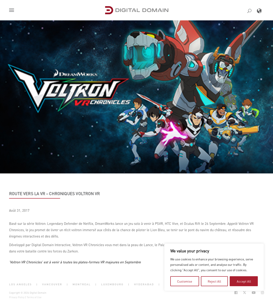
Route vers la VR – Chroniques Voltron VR (54, 194)
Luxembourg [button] (112, 284)
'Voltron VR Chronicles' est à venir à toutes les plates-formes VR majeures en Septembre (75, 262)
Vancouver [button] (52, 284)
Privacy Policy (16, 297)
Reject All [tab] (214, 281)
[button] (12, 10)
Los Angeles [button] (20, 284)
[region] (214, 267)
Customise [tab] (184, 281)
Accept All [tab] (244, 281)
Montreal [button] (82, 284)
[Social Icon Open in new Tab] (235, 292)
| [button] (37, 284)
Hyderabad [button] (144, 284)
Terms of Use (34, 297)
